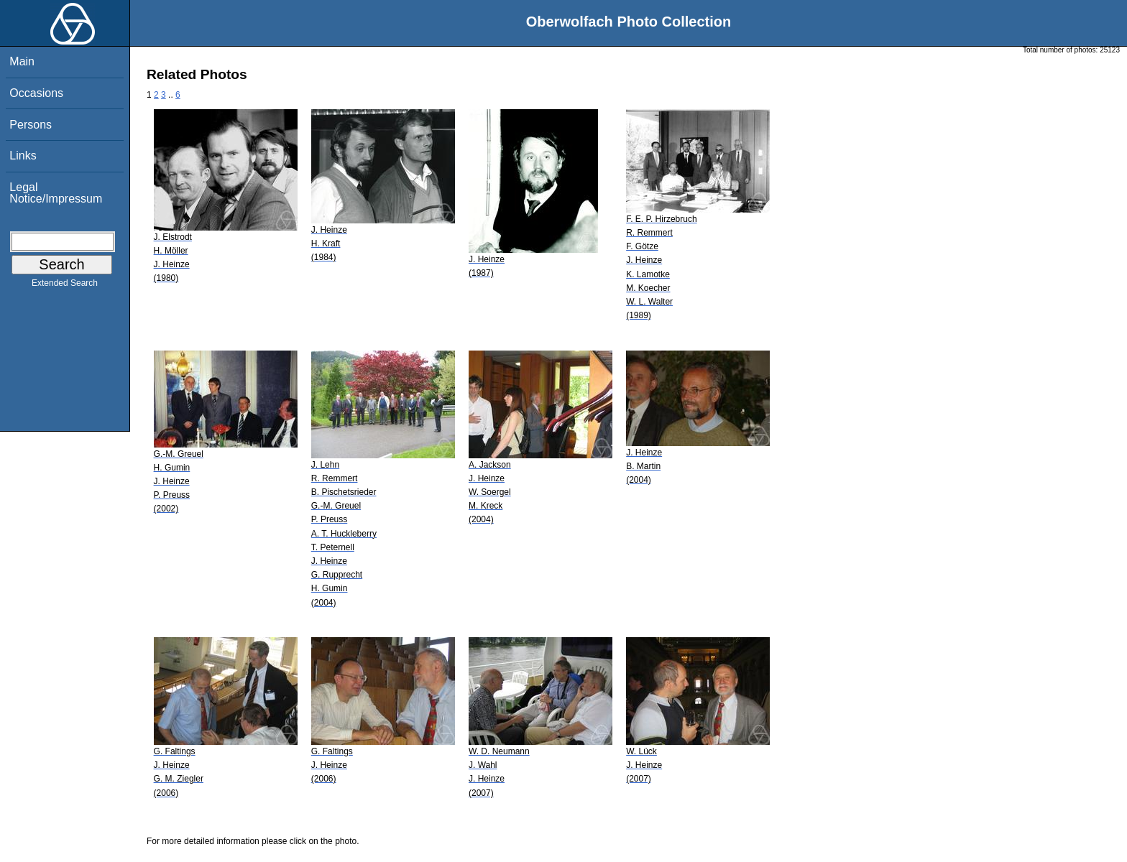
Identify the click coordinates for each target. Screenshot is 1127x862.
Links (22, 155)
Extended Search (65, 286)
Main (21, 61)
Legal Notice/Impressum (55, 193)
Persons (30, 125)
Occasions (36, 93)
